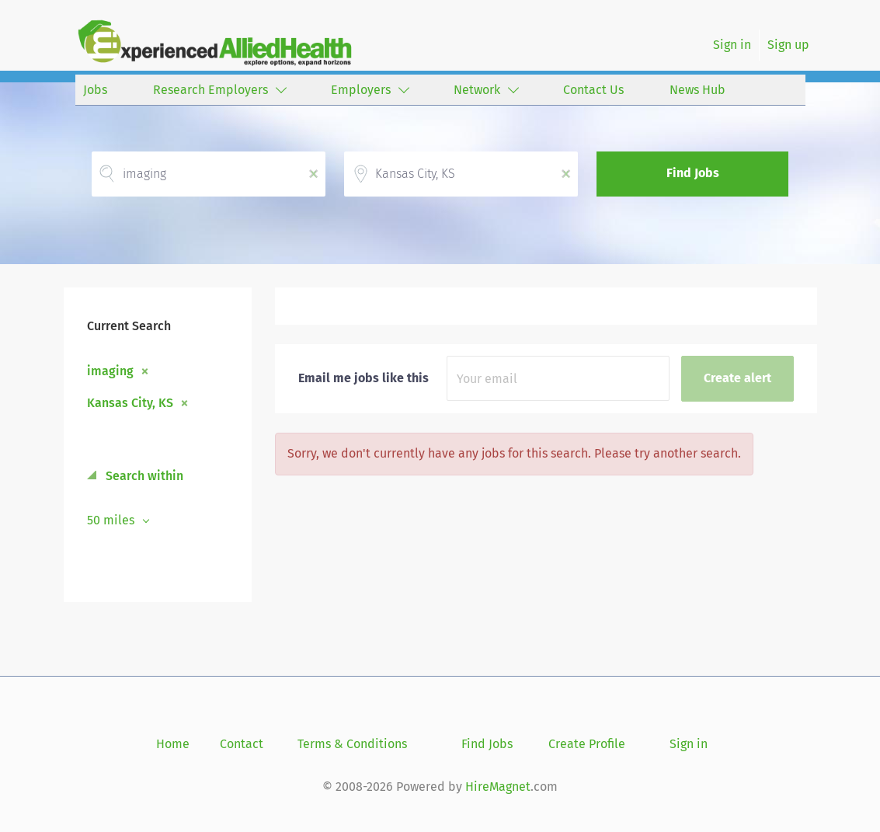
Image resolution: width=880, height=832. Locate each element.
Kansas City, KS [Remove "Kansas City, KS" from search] (130, 402)
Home (173, 743)
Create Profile (586, 743)
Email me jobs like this (363, 378)
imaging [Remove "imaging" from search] (110, 371)
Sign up (788, 44)
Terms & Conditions (352, 743)
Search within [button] (143, 475)
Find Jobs (692, 172)
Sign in (732, 44)
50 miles (112, 520)
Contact (241, 743)
